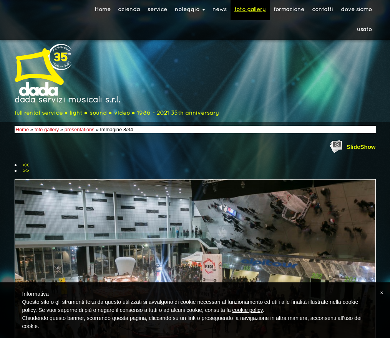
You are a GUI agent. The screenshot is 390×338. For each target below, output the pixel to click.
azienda (129, 9)
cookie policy (247, 310)
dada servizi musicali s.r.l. (67, 100)
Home (103, 9)
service (157, 9)
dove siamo (356, 9)
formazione (289, 9)
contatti (322, 9)
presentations (80, 129)
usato (364, 29)
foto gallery (250, 9)
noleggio (190, 9)
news (219, 9)
